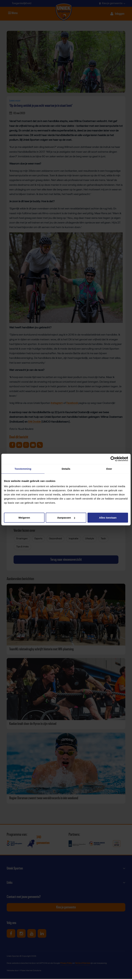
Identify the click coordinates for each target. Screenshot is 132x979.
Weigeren (24, 517)
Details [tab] (66, 468)
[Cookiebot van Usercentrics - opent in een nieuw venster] (113, 458)
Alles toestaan (108, 517)
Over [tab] (109, 468)
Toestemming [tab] (23, 468)
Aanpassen (66, 517)
